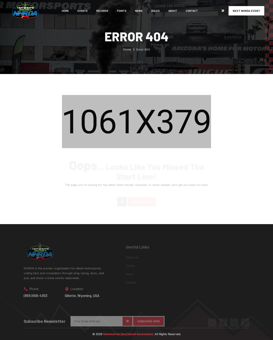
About (172, 10)
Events (82, 10)
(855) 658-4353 (35, 297)
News (139, 10)
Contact (192, 10)
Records (102, 10)
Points (121, 10)
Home (65, 10)
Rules (155, 10)
